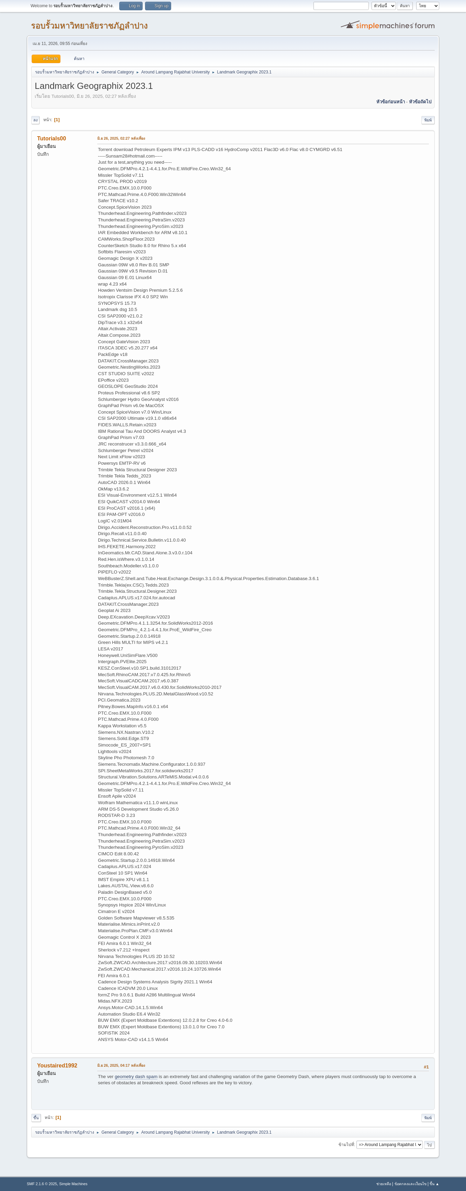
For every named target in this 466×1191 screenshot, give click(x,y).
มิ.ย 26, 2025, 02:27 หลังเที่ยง (121, 138)
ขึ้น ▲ (434, 1184)
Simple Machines (73, 1184)
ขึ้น (36, 1118)
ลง (35, 120)
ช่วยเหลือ (383, 1184)
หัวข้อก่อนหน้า (390, 101)
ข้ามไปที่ (346, 1144)
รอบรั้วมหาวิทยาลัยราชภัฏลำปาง (89, 25)
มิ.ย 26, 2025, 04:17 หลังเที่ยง (121, 1065)
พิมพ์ (428, 120)
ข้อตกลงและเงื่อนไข (410, 1184)
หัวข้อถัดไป (420, 101)
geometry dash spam (136, 1076)
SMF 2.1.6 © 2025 (42, 1184)
